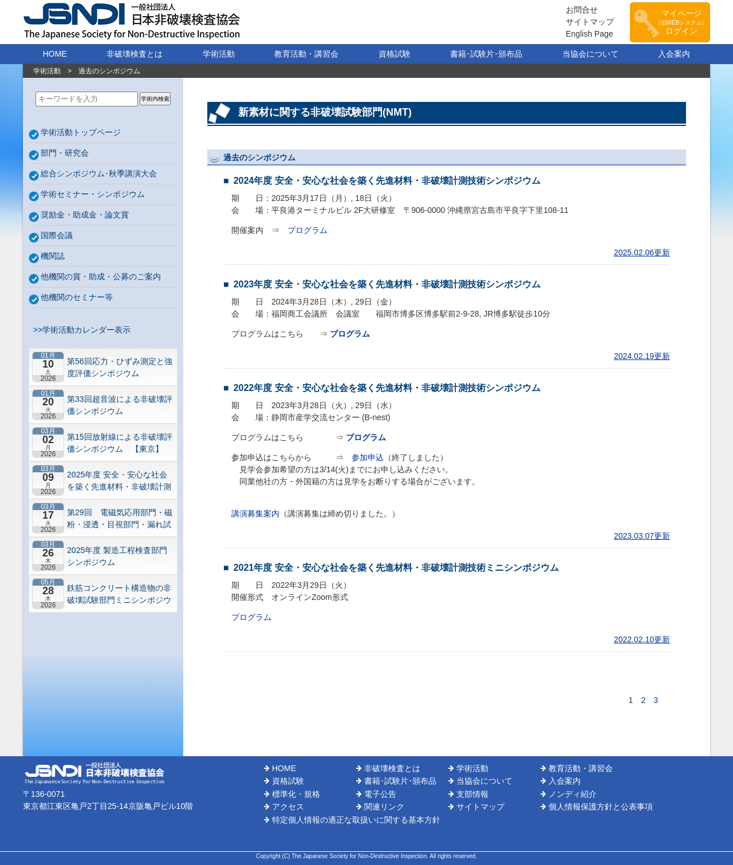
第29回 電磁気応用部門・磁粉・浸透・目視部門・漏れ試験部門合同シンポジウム (119, 518)
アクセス (288, 806)
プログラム (307, 230)
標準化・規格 (296, 794)
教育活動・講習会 (306, 53)
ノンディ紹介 (573, 794)
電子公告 (380, 794)
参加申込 (368, 457)
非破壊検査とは (135, 53)
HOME (55, 53)
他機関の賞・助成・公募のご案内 (101, 276)
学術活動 (219, 53)
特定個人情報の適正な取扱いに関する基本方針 (356, 819)
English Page (589, 33)
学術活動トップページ (81, 132)
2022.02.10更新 (642, 639)
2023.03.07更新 (642, 535)
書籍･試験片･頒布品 (486, 53)
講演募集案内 (255, 513)
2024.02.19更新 (642, 356)
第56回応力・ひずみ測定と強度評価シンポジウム (119, 367)
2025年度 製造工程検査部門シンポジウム (117, 556)
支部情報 (472, 794)
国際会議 (57, 235)
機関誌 (53, 255)
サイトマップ (590, 21)
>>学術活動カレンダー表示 (80, 329)
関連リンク (384, 806)
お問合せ (582, 9)
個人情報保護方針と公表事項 (601, 806)
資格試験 (395, 53)
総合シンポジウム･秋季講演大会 (99, 173)
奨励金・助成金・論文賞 (85, 214)
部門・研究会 (65, 152)
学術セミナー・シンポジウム (93, 194)
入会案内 (674, 53)
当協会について (590, 53)
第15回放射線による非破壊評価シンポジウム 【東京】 (119, 442)
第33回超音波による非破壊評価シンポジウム (119, 405)
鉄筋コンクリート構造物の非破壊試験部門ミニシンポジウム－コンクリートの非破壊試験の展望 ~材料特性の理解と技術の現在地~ (119, 594)
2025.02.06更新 (642, 252)
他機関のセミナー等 (77, 297)
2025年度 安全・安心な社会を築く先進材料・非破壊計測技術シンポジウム (119, 480)
